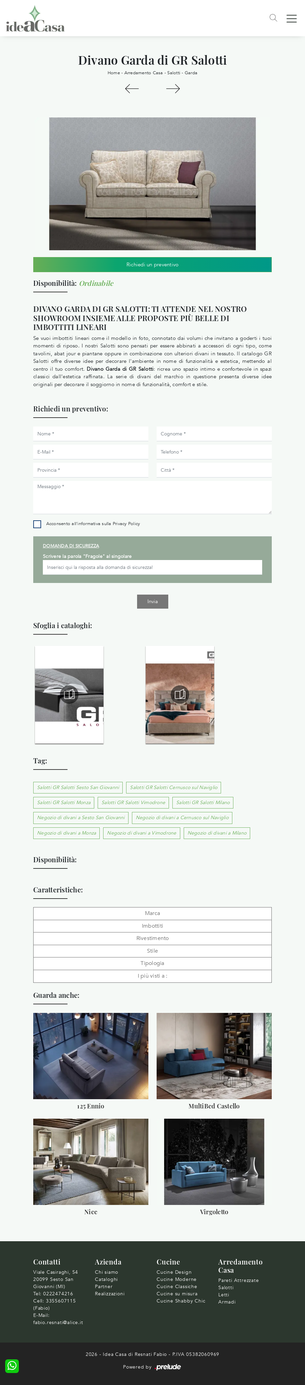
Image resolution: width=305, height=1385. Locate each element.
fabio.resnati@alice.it (58, 1322)
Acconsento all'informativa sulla (93, 524)
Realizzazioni (109, 1294)
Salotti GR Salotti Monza (63, 802)
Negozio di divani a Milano (217, 833)
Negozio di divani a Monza (66, 833)
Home (114, 73)
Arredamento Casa (143, 73)
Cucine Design (174, 1272)
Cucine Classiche (177, 1286)
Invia (152, 601)
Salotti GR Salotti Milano (203, 802)
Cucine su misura (177, 1294)
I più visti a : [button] (153, 976)
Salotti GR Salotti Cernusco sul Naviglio (173, 787)
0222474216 (58, 1294)
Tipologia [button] (152, 963)
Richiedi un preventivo (152, 264)
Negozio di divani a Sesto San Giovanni (81, 817)
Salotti (173, 73)
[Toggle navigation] (291, 18)
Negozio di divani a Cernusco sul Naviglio (182, 817)
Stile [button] (152, 951)
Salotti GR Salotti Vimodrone (133, 802)
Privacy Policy (126, 524)
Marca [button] (152, 913)
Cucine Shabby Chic (181, 1301)
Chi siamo (106, 1272)
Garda (191, 73)
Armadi (227, 1302)
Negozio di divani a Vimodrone (141, 833)
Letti (223, 1295)
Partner (104, 1286)
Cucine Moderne (177, 1279)
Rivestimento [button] (152, 938)
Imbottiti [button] (152, 926)
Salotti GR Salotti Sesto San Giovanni (78, 787)
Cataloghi (106, 1279)
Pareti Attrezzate (238, 1280)
